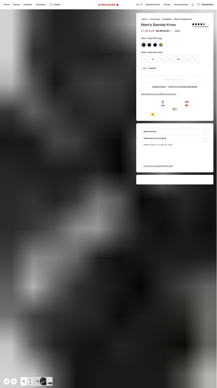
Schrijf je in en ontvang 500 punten (182, 86)
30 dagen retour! (159, 86)
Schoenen (155, 19)
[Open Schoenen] (40, 5)
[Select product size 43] (170, 59)
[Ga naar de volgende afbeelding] (14, 381)
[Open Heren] (6, 5)
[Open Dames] (16, 5)
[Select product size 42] (161, 59)
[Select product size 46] (195, 59)
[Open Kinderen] (28, 5)
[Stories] (167, 5)
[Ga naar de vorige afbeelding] (7, 381)
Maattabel (149, 68)
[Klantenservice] (153, 5)
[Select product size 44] (178, 59)
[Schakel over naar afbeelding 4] (50, 381)
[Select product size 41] (153, 59)
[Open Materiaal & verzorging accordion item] (174, 138)
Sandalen (167, 19)
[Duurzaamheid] (181, 5)
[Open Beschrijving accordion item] (174, 131)
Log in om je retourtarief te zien (158, 166)
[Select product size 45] (186, 59)
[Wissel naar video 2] (38, 381)
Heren (144, 19)
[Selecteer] (143, 45)
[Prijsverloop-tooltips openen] (170, 31)
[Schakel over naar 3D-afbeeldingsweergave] (30, 381)
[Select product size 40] (144, 59)
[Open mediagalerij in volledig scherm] (24, 381)
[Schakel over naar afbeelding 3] (44, 381)
